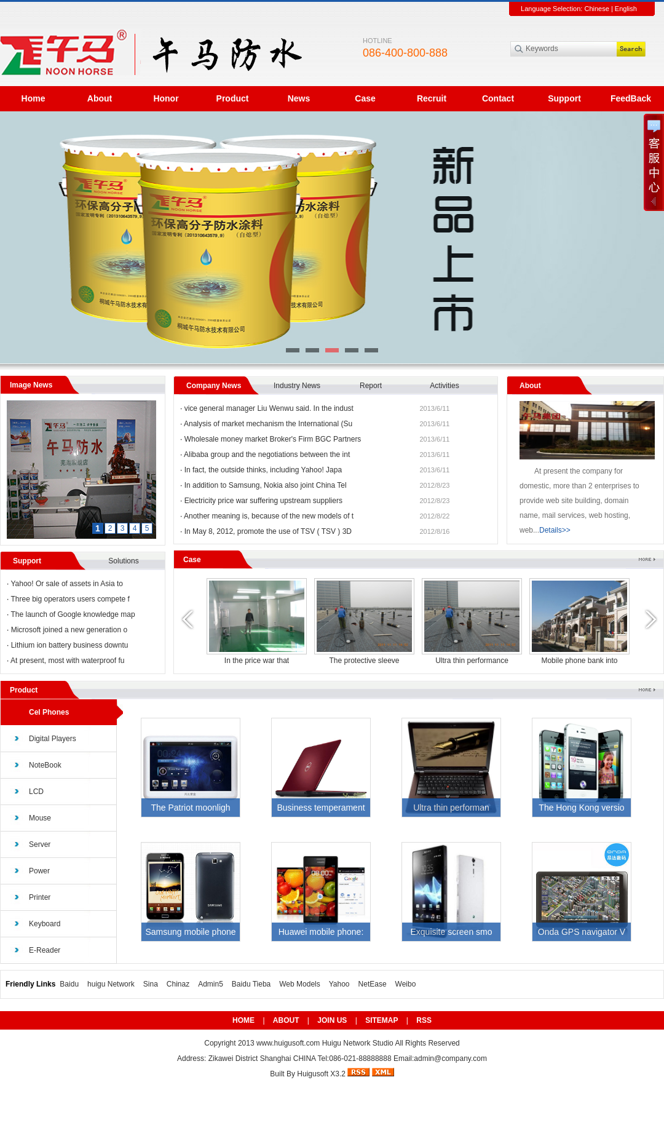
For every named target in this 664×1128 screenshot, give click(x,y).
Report (371, 385)
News (299, 98)
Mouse (40, 818)
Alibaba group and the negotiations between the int (267, 454)
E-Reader (44, 950)
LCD (36, 791)
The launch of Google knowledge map (72, 614)
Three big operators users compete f (69, 599)
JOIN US (332, 1020)
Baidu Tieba (251, 984)
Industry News (297, 385)
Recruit (431, 98)
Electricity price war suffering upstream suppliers (263, 500)
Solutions (123, 561)
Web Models (299, 984)
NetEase (372, 984)
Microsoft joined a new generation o (69, 630)
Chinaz (178, 984)
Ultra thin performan (451, 807)
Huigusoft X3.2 (321, 1074)
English (626, 8)
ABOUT (286, 1020)
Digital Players (52, 738)
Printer (39, 897)
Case (365, 98)
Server (39, 844)
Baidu (69, 984)
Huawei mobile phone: (321, 932)
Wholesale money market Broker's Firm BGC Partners (273, 439)
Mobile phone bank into (256, 660)
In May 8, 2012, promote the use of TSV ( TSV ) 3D (268, 531)
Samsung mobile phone (190, 932)
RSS (424, 1020)
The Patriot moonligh (190, 807)
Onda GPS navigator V (581, 932)
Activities (444, 385)
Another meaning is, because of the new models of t (269, 516)
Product (232, 98)
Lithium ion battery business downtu (69, 645)
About (99, 98)
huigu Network (111, 984)
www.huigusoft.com (288, 1043)
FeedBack (631, 98)
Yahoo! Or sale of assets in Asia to (66, 583)
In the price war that (472, 660)
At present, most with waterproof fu (67, 660)
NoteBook (45, 765)
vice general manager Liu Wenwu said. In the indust (269, 408)
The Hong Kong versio (581, 807)
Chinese (596, 8)
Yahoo (339, 984)
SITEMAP (381, 1020)
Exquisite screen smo (451, 932)
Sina (150, 984)
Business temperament (321, 807)
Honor (165, 98)
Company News (213, 385)
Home (33, 98)
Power (39, 871)
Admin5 (210, 984)
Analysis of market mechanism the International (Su (268, 423)
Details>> (555, 530)
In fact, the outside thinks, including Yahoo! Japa (263, 470)
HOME (243, 1020)
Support (564, 98)
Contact (498, 98)
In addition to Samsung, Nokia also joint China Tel (265, 485)
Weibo (405, 984)
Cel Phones (49, 712)
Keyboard (44, 923)
